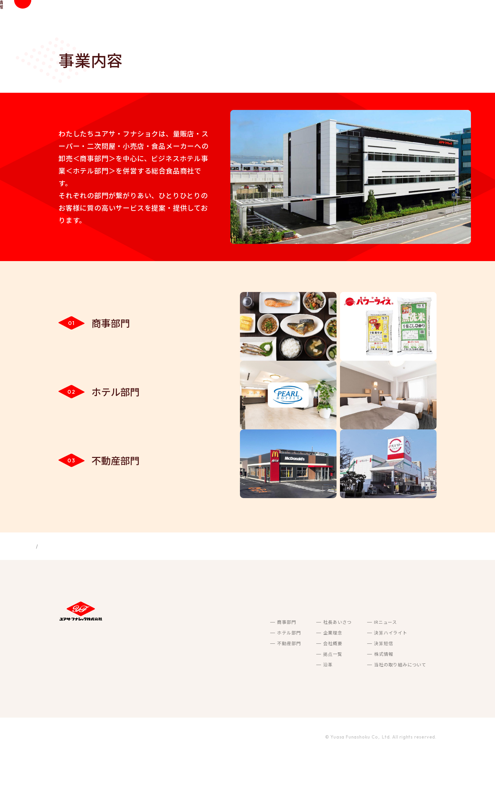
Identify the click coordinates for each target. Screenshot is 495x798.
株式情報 (350, 695)
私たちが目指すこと (251, 17)
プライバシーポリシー (124, 778)
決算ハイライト (358, 674)
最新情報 (440, 17)
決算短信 (350, 684)
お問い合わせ (420, 674)
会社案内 (317, 17)
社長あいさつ (262, 663)
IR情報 (388, 17)
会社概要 (257, 684)
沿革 (252, 706)
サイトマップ (73, 778)
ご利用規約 (173, 778)
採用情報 (413, 17)
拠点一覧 (257, 695)
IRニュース (352, 663)
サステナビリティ (354, 17)
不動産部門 (213, 684)
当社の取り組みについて (367, 706)
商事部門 (210, 663)
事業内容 (290, 17)
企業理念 (257, 674)
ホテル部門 (213, 674)
